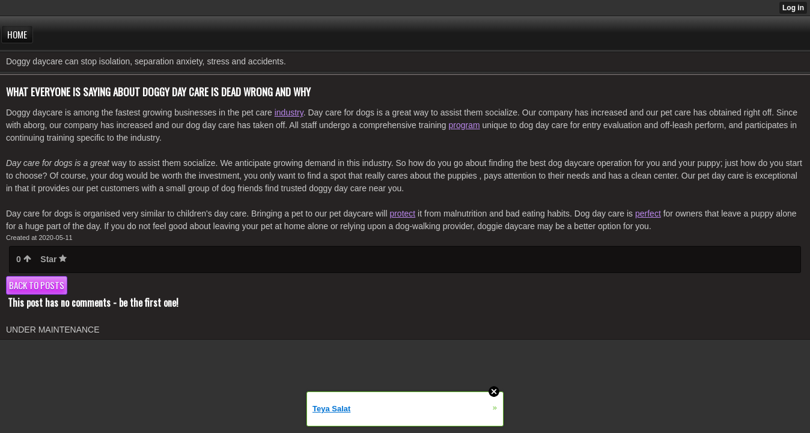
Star (53, 259)
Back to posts (36, 285)
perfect (648, 213)
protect (402, 213)
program (464, 125)
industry (289, 112)
